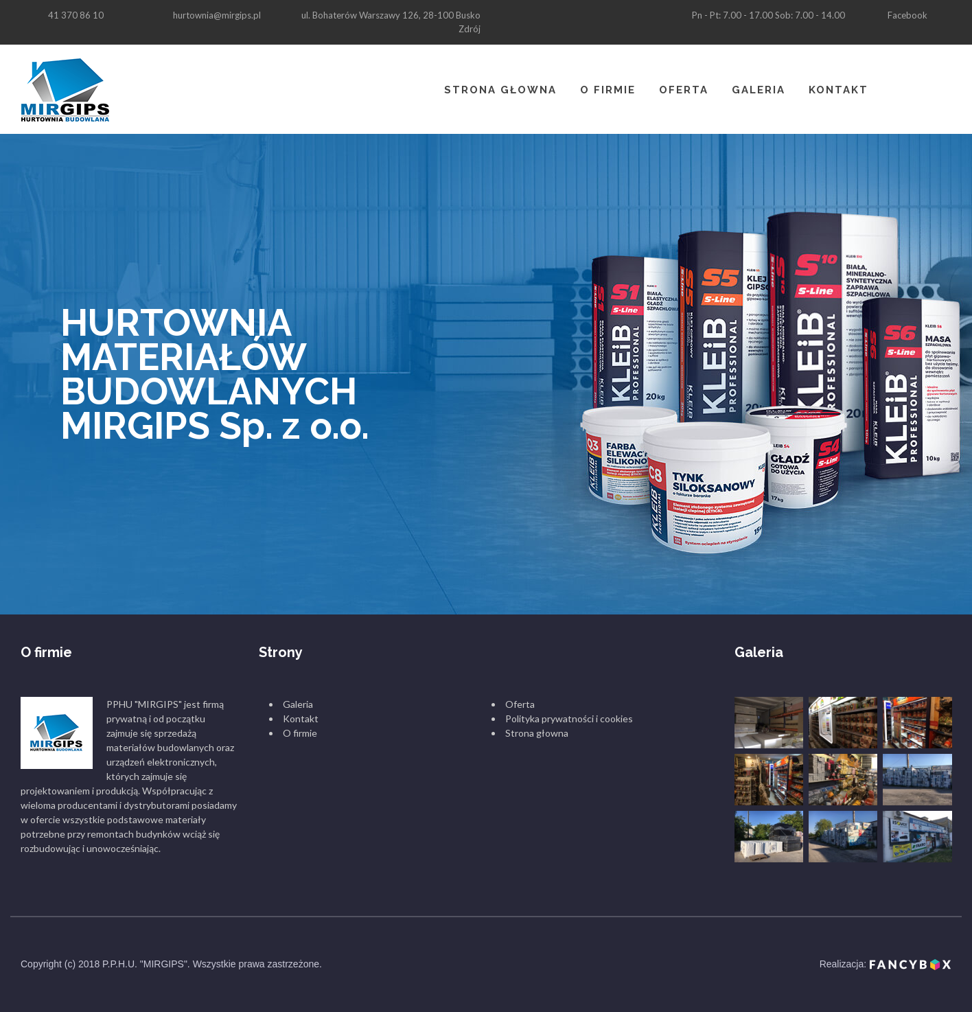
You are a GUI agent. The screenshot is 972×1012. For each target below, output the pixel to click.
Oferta (683, 90)
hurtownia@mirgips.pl (217, 15)
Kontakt (838, 90)
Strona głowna (500, 90)
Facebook (907, 15)
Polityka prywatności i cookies (569, 718)
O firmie (608, 90)
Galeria (758, 90)
